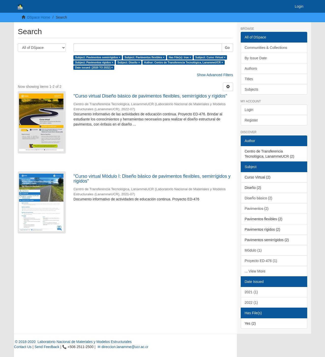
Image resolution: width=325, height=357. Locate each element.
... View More (255, 271)
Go (227, 48)
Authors (251, 68)
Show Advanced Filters (215, 75)
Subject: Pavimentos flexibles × (144, 57)
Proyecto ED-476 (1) (261, 261)
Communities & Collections (266, 48)
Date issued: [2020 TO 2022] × (94, 67)
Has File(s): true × (180, 57)
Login (249, 110)
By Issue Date (256, 58)
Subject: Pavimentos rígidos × (94, 62)
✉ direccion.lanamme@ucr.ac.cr (122, 347)
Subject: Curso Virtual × (210, 57)
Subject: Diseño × (128, 62)
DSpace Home (38, 17)
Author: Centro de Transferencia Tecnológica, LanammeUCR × (183, 62)
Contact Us (22, 347)
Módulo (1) (253, 250)
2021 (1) (251, 292)
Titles (249, 79)
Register (251, 120)
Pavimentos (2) (257, 209)
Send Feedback (47, 347)
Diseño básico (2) (258, 198)
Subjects (251, 89)
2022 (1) (251, 302)
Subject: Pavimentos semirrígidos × (97, 57)
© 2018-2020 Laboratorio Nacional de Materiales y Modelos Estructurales (73, 342)
